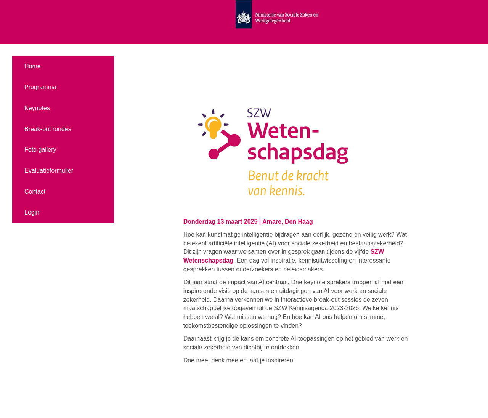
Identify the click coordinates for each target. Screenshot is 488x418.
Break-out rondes (47, 129)
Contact (34, 191)
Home (32, 66)
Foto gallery (40, 149)
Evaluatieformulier (48, 170)
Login (31, 212)
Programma (40, 87)
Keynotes (37, 108)
